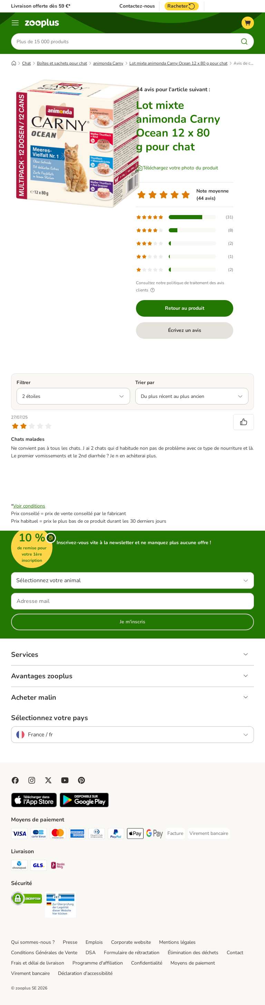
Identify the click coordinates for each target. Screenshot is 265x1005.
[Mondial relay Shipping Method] (58, 866)
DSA (91, 952)
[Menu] (15, 23)
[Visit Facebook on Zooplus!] (15, 780)
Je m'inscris (132, 621)
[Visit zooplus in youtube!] (65, 780)
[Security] (26, 900)
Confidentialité (146, 963)
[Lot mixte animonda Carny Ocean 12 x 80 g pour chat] (76, 143)
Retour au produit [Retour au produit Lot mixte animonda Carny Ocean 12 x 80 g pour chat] (184, 308)
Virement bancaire (30, 973)
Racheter (181, 6)
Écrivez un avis (184, 330)
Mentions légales (177, 942)
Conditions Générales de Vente (44, 952)
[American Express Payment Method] (77, 834)
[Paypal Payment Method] (116, 834)
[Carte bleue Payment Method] (38, 834)
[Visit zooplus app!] (34, 805)
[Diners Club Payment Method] (96, 834)
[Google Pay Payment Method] (154, 834)
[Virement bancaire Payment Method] (208, 833)
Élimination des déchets (193, 952)
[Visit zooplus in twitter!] (48, 780)
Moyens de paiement (192, 963)
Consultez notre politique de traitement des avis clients (180, 286)
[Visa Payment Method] (19, 834)
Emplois (94, 942)
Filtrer (23, 382)
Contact (235, 952)
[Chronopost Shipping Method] (19, 866)
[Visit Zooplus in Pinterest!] (81, 780)
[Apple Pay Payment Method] (135, 834)
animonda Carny (108, 63)
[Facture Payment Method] (175, 833)
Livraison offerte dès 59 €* (40, 6)
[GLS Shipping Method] (38, 866)
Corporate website (131, 942)
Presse (70, 942)
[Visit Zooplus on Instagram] (32, 780)
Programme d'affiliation (97, 963)
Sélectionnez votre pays (49, 718)
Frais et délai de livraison (37, 963)
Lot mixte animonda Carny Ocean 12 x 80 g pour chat (178, 63)
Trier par (144, 382)
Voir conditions (29, 506)
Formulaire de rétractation (131, 952)
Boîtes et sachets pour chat (62, 63)
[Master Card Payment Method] (58, 834)
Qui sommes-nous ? (33, 942)
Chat (26, 63)
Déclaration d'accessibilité (85, 973)
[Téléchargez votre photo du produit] (177, 168)
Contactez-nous (137, 6)
